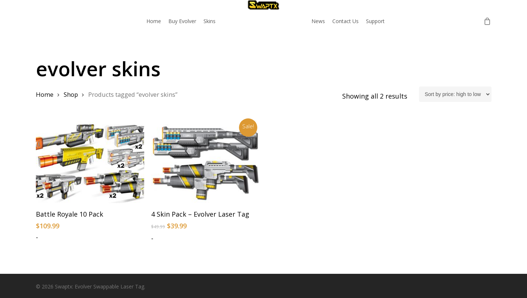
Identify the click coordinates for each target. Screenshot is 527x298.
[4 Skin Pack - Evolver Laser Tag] (205, 162)
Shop (71, 94)
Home (44, 94)
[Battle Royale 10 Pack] (90, 162)
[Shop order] (455, 94)
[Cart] (487, 21)
